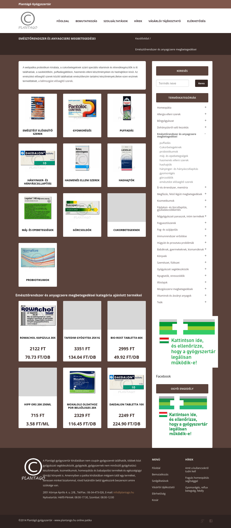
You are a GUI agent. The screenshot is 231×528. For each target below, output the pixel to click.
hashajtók (166, 164)
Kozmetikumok (165, 200)
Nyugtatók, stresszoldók (171, 276)
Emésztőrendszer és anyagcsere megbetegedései (166, 49)
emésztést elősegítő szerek (176, 182)
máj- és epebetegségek (174, 156)
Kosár (155, 500)
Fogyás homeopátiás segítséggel (197, 479)
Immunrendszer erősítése (172, 236)
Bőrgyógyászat (165, 121)
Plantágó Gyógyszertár (35, 4)
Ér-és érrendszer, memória (172, 187)
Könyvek (162, 256)
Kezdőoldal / (143, 38)
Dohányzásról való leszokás (173, 127)
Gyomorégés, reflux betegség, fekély (196, 489)
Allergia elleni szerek (169, 114)
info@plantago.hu (123, 492)
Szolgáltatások (116, 21)
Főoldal (63, 21)
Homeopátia (164, 107)
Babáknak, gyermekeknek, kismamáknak (180, 249)
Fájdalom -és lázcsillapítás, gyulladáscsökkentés (172, 209)
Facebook (163, 376)
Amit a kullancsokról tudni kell (197, 469)
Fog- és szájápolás (167, 229)
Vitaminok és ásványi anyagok (174, 295)
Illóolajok (162, 282)
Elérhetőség (196, 21)
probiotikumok (169, 151)
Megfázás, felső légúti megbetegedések (179, 194)
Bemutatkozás (86, 21)
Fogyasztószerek (166, 223)
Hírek (138, 21)
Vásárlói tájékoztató (164, 21)
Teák (160, 302)
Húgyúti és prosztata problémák (175, 243)
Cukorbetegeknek (171, 147)
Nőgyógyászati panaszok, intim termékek (180, 216)
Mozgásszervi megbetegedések (175, 289)
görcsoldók (166, 177)
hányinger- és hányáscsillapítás (179, 169)
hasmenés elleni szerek (174, 160)
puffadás (165, 143)
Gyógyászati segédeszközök (173, 269)
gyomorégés (167, 173)
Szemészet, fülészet (168, 262)
